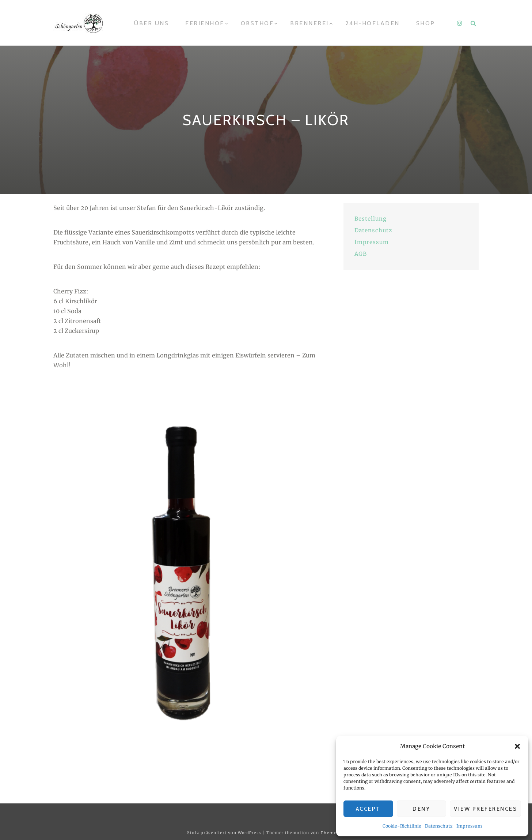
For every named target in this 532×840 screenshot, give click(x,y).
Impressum (469, 826)
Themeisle (332, 832)
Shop (425, 23)
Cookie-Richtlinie (402, 826)
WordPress (249, 832)
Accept (368, 809)
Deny (421, 809)
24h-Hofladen (372, 23)
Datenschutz (439, 826)
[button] (517, 746)
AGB (360, 253)
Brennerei (309, 23)
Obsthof (257, 23)
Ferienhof (204, 23)
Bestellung (370, 218)
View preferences (485, 809)
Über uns (151, 23)
